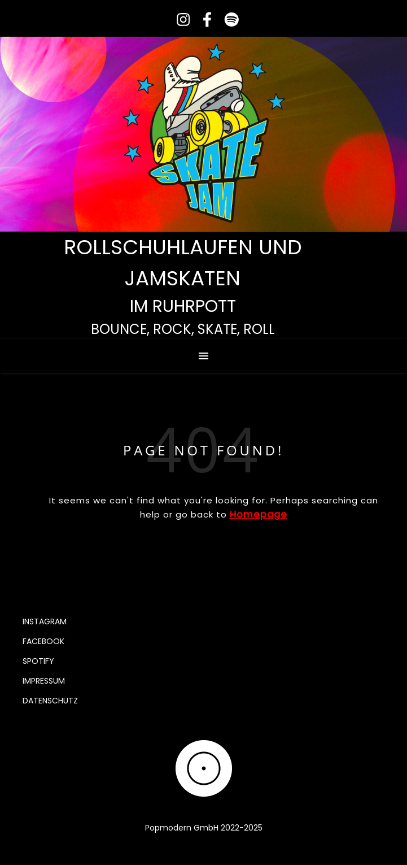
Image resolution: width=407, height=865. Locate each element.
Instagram (45, 621)
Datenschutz (50, 700)
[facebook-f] (203, 19)
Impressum (44, 680)
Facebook (43, 641)
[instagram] (180, 19)
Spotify (38, 661)
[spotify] (227, 19)
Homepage (258, 514)
